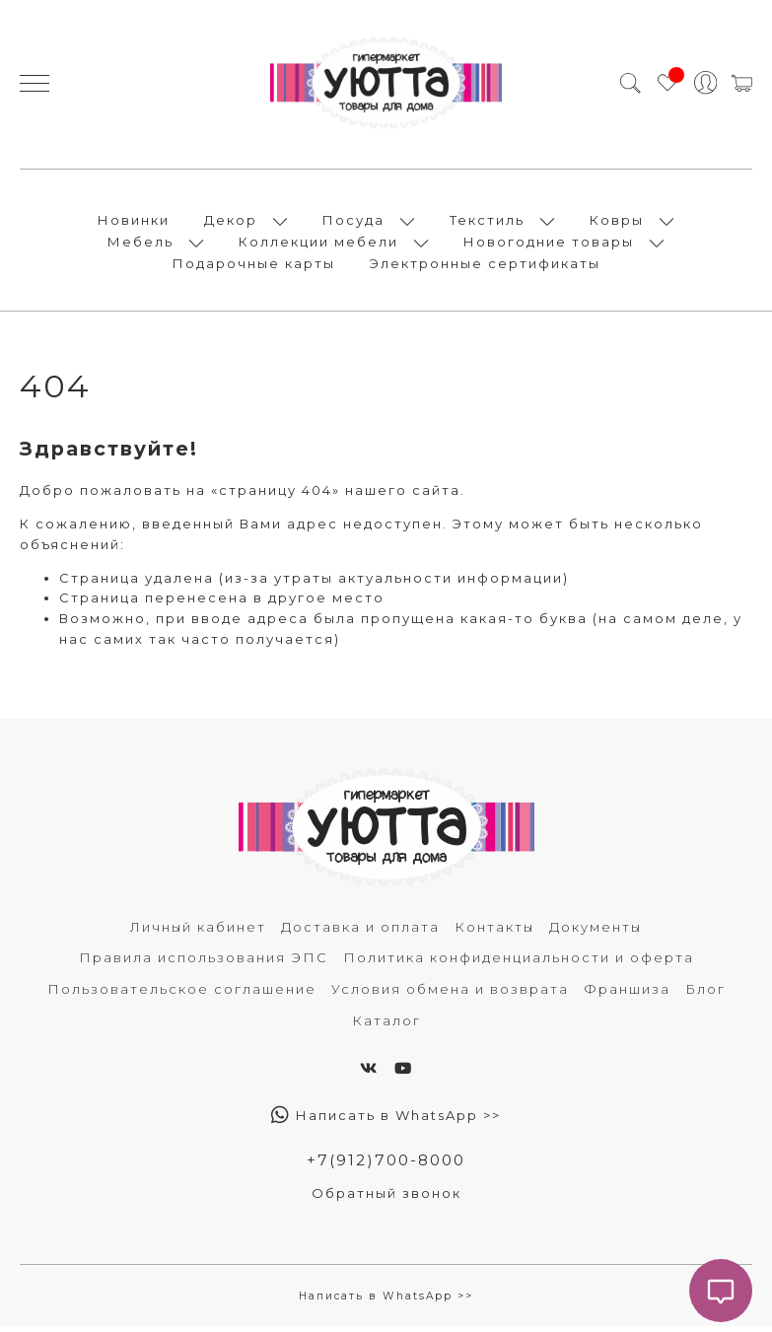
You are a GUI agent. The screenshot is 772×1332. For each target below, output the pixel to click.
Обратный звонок (386, 1199)
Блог (705, 995)
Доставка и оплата (360, 932)
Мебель (140, 244)
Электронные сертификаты (485, 266)
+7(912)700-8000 (386, 1166)
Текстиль (487, 223)
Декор (230, 223)
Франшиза (627, 995)
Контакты (494, 932)
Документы (595, 932)
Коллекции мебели (318, 244)
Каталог (386, 1026)
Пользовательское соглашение (181, 995)
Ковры (617, 223)
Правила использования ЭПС (203, 963)
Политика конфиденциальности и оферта (518, 963)
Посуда (353, 223)
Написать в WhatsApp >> (386, 1121)
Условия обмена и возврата (450, 995)
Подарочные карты (254, 266)
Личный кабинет (198, 932)
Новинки (134, 223)
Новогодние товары (548, 244)
